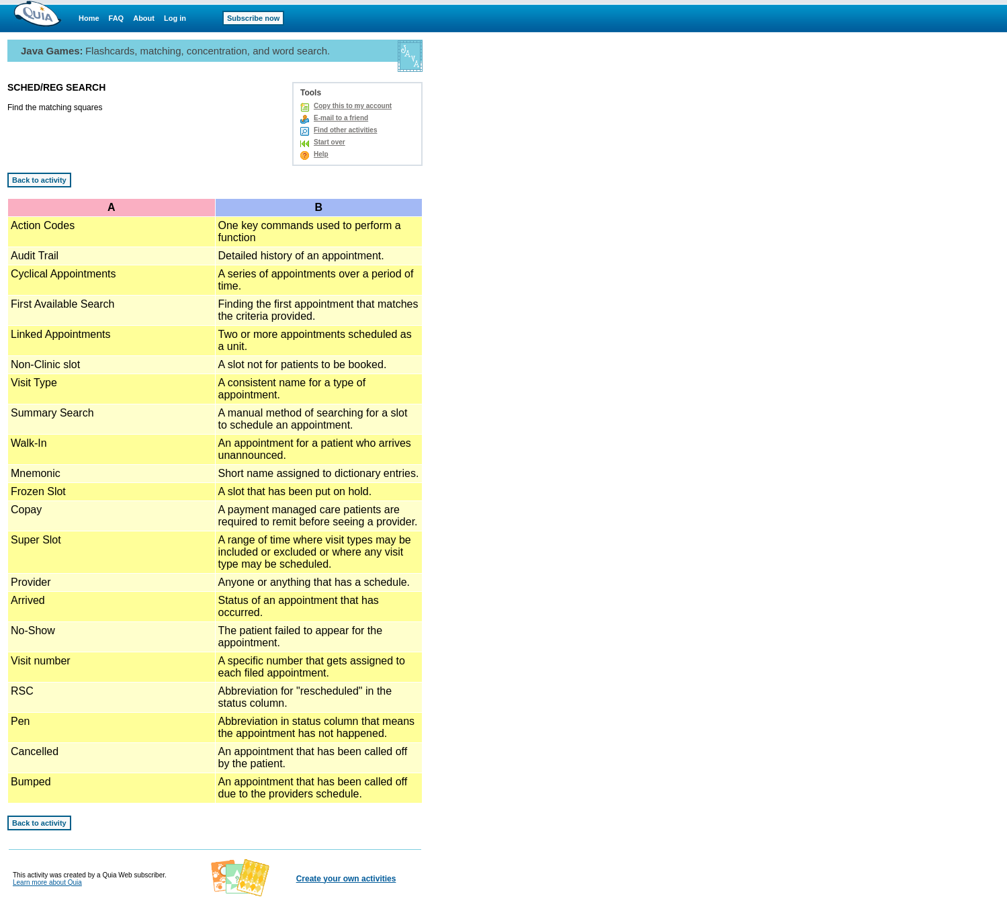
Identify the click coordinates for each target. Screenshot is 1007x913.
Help (321, 154)
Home (89, 18)
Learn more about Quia (47, 882)
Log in (175, 18)
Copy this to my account (353, 106)
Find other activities (345, 130)
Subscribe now (253, 18)
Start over (329, 142)
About (144, 18)
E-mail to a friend (341, 118)
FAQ (116, 18)
